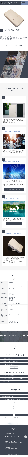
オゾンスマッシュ (18, 436)
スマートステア (7, 438)
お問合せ (22, 2)
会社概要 (9, 444)
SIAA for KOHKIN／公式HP (14, 226)
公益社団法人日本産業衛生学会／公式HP (14, 191)
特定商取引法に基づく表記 (15, 444)
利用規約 (21, 444)
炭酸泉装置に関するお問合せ (9, 451)
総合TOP (6, 444)
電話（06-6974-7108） (8, 420)
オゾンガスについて (7, 436)
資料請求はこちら (21, 417)
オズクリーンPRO (12, 438)
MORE (14, 371)
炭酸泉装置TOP (14, 445)
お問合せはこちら (7, 417)
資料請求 (16, 450)
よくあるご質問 (18, 438)
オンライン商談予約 (11, 450)
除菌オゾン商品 (13, 436)
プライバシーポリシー (8, 445)
